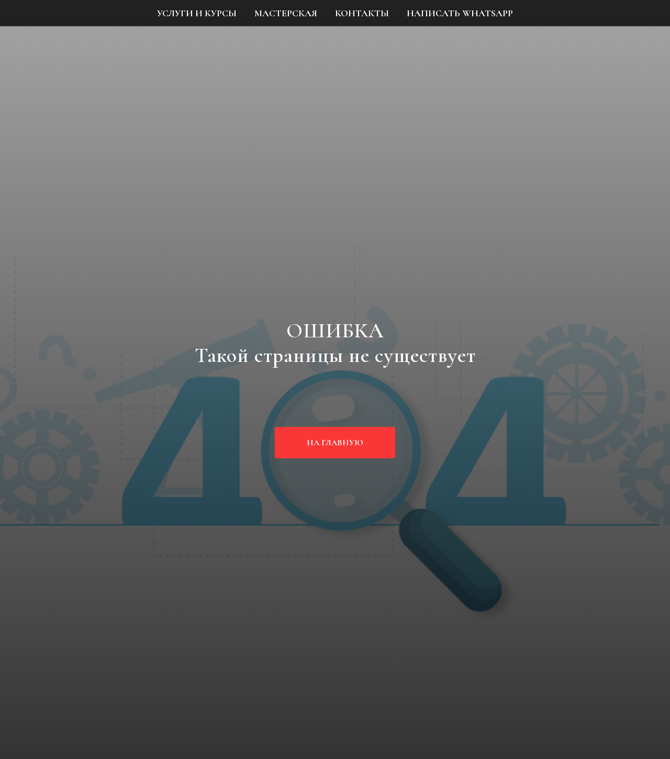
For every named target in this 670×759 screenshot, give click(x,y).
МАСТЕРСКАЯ (285, 13)
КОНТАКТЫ (362, 13)
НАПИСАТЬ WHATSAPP (460, 13)
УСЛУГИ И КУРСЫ (197, 13)
